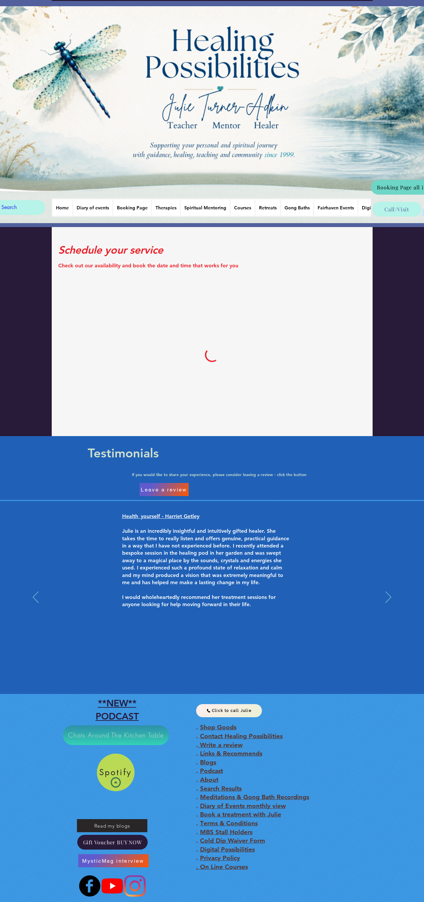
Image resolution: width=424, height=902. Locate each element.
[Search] (16, 207)
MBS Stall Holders (226, 832)
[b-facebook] (90, 886)
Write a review (220, 745)
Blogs (208, 762)
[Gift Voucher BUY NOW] (112, 842)
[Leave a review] (164, 489)
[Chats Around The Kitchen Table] (116, 735)
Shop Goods (218, 727)
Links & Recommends (231, 753)
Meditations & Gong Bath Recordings (254, 797)
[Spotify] (116, 772)
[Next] (388, 597)
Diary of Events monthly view (243, 806)
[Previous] (36, 597)
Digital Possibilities (227, 849)
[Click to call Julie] (229, 710)
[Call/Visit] (397, 209)
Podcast (211, 771)
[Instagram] (135, 886)
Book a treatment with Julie (240, 814)
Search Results (221, 788)
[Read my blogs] (112, 825)
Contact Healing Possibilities (241, 736)
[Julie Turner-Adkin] (112, 886)
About (209, 779)
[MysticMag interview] (113, 860)
